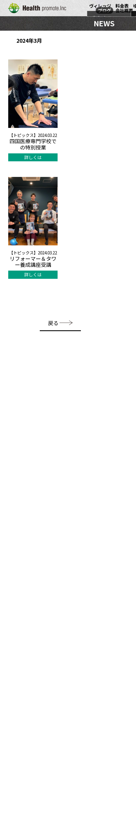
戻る (60, 322)
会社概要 (124, 10)
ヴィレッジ (100, 5)
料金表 (122, 5)
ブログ (104, 10)
